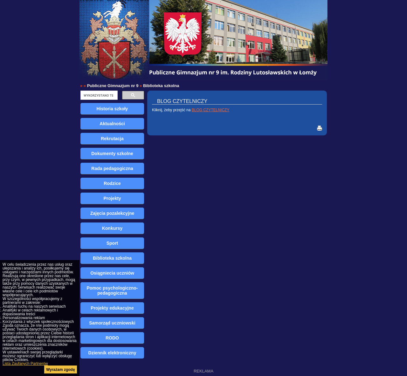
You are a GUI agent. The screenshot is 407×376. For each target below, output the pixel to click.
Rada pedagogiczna (112, 168)
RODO (112, 337)
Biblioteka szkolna (161, 85)
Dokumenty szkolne (112, 153)
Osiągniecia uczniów (112, 273)
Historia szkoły (112, 108)
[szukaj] (98, 95)
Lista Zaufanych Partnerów (25, 363)
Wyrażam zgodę (60, 369)
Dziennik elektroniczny (112, 352)
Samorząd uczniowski (112, 322)
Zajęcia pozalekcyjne (112, 213)
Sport (112, 243)
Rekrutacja (112, 138)
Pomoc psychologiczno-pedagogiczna (112, 290)
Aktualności (112, 123)
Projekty (112, 198)
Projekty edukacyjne (112, 308)
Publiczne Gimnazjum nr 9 (113, 85)
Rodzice (112, 183)
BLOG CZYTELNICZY (211, 110)
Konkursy (112, 228)
